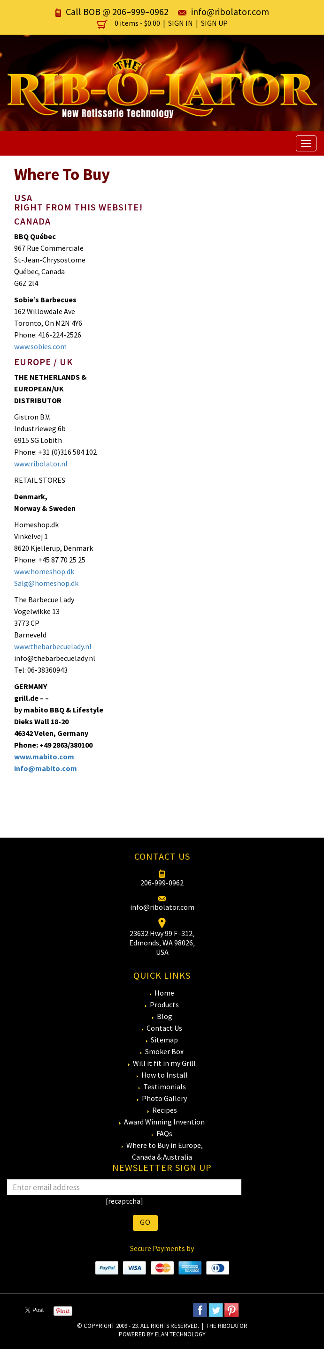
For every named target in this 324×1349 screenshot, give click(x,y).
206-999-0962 (162, 882)
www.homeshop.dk (44, 571)
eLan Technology (180, 1334)
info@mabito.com (45, 768)
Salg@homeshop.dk (46, 583)
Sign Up (214, 23)
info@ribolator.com (230, 11)
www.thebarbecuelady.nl (53, 646)
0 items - (129, 23)
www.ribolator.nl (41, 463)
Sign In (180, 23)
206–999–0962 (140, 11)
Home (164, 992)
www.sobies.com (40, 346)
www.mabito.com (44, 756)
